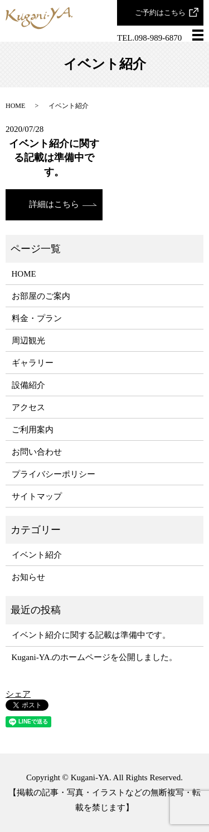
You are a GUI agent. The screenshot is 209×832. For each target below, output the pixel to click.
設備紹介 (28, 385)
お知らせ (28, 577)
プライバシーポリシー (53, 474)
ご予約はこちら (160, 12)
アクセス (28, 407)
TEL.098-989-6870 (149, 37)
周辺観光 (28, 340)
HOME (15, 106)
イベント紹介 (37, 554)
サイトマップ (37, 496)
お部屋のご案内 (41, 296)
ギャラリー (33, 362)
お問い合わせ (37, 451)
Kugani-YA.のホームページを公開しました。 (95, 657)
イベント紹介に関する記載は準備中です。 (54, 157)
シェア (18, 694)
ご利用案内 (33, 429)
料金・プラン (37, 318)
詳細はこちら (54, 204)
